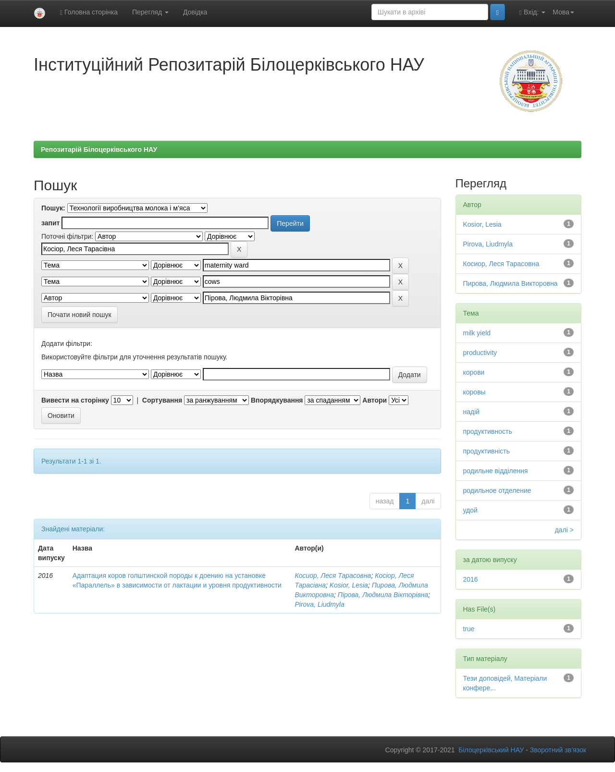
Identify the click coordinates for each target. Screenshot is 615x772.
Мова (563, 12)
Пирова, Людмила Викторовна (510, 283)
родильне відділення (495, 471)
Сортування (162, 400)
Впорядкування (277, 400)
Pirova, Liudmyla (319, 604)
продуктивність (486, 451)
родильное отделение (497, 490)
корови (474, 372)
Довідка (195, 12)
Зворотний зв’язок (558, 750)
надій (471, 412)
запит (50, 223)
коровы (474, 392)
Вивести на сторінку (75, 400)
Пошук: (53, 208)
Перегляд (150, 12)
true (469, 629)
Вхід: (532, 12)
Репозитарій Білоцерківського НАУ (99, 149)
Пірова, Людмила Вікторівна (383, 595)
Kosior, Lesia (349, 585)
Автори (374, 400)
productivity (480, 352)
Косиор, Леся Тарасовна (333, 575)
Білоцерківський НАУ (491, 750)
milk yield (477, 333)
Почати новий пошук (79, 315)
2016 (470, 579)
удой (470, 510)
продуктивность (487, 431)
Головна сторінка (89, 12)
